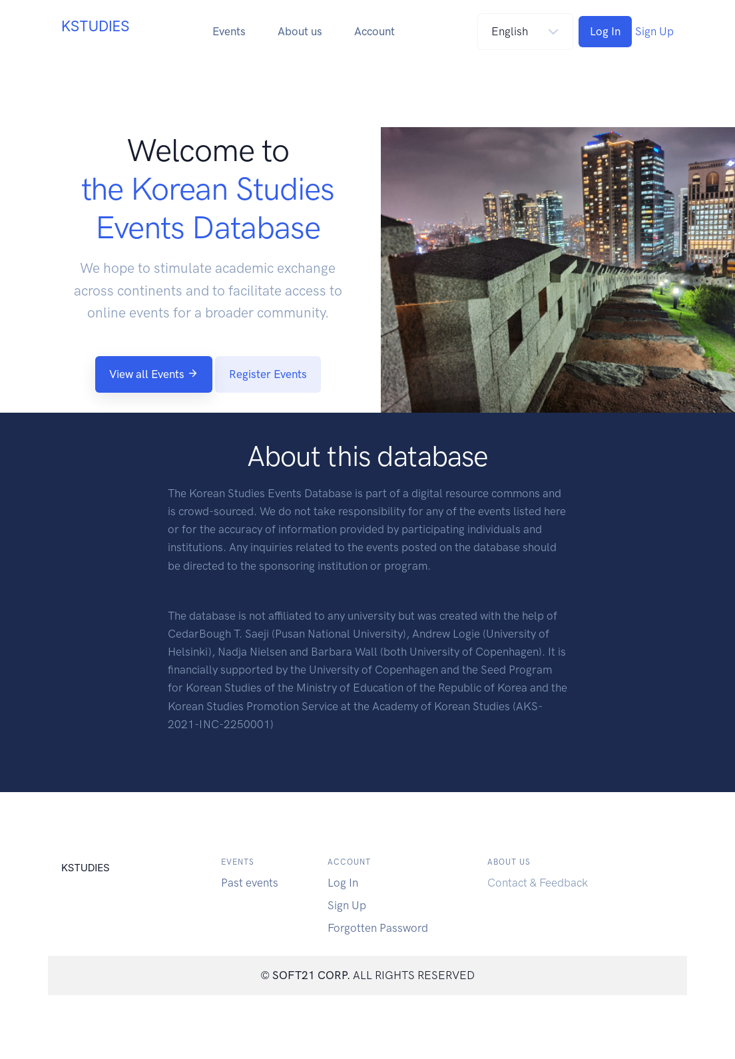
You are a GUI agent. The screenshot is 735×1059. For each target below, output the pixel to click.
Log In (605, 31)
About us (300, 31)
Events (229, 31)
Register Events (268, 374)
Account (374, 31)
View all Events (153, 374)
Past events (249, 882)
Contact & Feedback (537, 882)
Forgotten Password (378, 928)
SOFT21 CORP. (311, 975)
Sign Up (654, 31)
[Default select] (525, 31)
